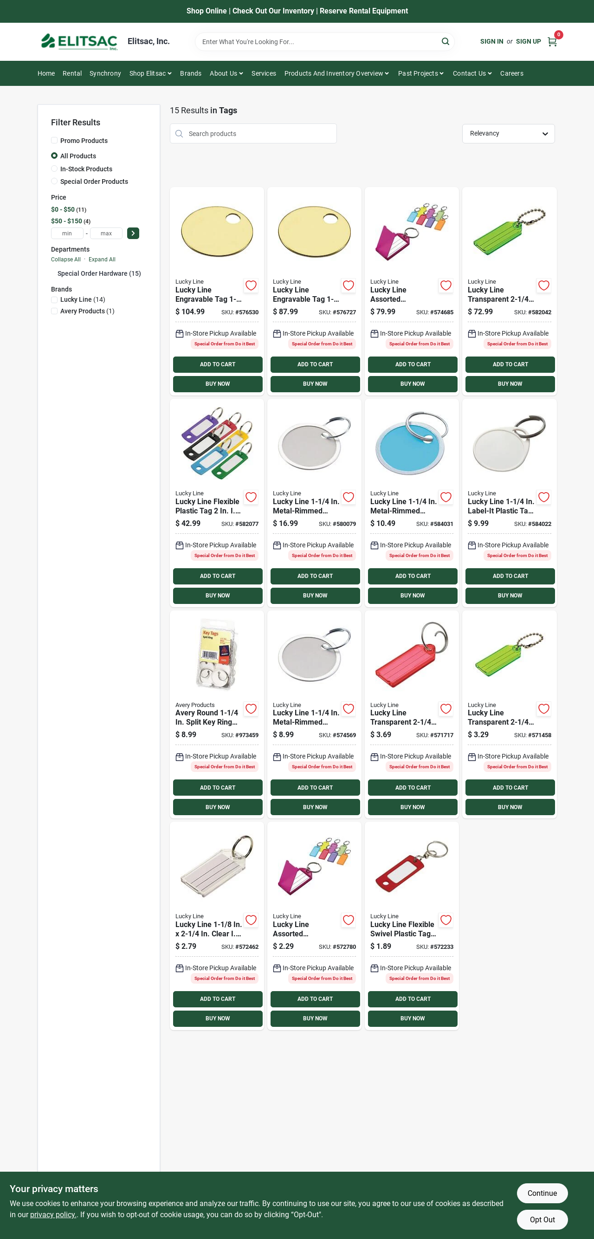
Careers (511, 73)
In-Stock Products (86, 169)
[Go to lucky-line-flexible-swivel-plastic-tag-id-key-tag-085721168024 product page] (412, 926)
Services (264, 73)
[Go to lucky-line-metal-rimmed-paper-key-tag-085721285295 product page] (412, 503)
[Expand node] (54, 273)
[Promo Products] (54, 140)
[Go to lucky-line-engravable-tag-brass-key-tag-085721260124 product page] (314, 291)
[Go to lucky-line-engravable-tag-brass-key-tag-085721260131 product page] (217, 291)
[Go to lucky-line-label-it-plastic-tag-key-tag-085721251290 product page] (509, 503)
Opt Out (542, 1219)
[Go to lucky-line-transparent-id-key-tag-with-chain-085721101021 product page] (509, 714)
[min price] (67, 233)
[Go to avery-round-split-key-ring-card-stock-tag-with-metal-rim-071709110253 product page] (217, 714)
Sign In (492, 41)
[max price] (106, 233)
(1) (87, 311)
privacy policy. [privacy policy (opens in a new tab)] (53, 1214)
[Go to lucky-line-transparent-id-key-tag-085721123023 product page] (412, 714)
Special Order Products (94, 181)
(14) (82, 299)
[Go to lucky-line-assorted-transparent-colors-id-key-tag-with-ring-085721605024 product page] (314, 926)
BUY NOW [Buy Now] (218, 384)
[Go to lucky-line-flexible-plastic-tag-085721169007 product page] (217, 503)
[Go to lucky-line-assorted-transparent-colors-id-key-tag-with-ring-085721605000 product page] (412, 291)
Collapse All (66, 259)
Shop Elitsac (147, 73)
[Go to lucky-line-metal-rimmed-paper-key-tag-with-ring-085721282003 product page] (314, 503)
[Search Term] (325, 41)
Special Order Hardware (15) (99, 273)
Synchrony (105, 73)
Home (46, 73)
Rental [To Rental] (72, 73)
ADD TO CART (217, 364)
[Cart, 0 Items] (552, 41)
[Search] (446, 41)
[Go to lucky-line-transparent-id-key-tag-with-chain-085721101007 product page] (509, 291)
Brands (190, 73)
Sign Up (528, 41)
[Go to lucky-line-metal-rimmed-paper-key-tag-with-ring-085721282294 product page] (314, 714)
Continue (542, 1193)
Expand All (102, 259)
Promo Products (84, 140)
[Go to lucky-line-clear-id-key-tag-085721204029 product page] (217, 926)
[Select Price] (133, 233)
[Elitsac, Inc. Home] (79, 41)
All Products (78, 156)
